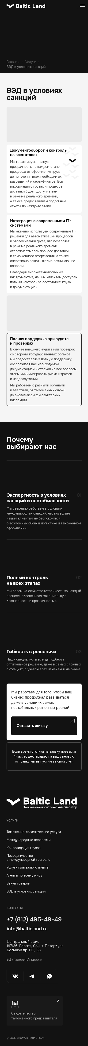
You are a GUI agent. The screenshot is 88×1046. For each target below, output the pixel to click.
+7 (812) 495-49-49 (34, 919)
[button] (44, 725)
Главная (13, 62)
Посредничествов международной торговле (28, 857)
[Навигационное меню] (82, 6)
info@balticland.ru (27, 929)
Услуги (30, 62)
